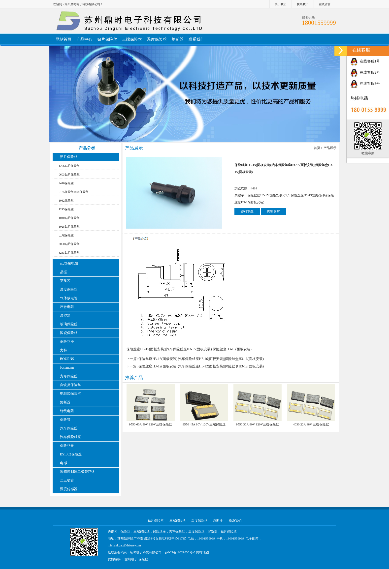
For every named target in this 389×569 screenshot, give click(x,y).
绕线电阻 (67, 411)
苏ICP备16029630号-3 (180, 552)
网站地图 (202, 552)
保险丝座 (67, 341)
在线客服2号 (365, 72)
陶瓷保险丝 (68, 333)
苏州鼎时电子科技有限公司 (142, 552)
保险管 (65, 419)
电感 (63, 463)
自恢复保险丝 (70, 385)
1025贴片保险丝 (69, 226)
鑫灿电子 (131, 559)
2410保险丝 (66, 183)
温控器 (65, 315)
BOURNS (67, 359)
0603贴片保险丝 (69, 174)
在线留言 (325, 4)
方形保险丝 (68, 376)
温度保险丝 (157, 39)
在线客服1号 (365, 61)
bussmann (67, 367)
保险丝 (143, 559)
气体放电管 (68, 298)
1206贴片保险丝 (69, 166)
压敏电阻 (67, 307)
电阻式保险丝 (70, 393)
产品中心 (84, 39)
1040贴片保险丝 (69, 218)
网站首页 (63, 39)
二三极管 (67, 480)
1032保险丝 (66, 200)
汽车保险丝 (68, 428)
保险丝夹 (67, 446)
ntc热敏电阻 (69, 263)
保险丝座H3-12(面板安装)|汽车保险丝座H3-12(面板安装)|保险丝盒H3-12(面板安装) (201, 366)
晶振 (63, 272)
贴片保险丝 (107, 39)
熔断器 (178, 39)
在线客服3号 (365, 84)
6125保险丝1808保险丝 (74, 192)
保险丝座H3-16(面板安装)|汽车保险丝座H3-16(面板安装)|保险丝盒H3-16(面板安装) (201, 359)
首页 (317, 148)
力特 (63, 350)
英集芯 (65, 281)
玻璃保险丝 (68, 324)
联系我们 (303, 4)
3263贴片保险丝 (69, 252)
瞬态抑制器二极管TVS (77, 472)
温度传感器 (68, 489)
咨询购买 (273, 211)
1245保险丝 (66, 209)
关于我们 (281, 4)
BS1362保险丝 (71, 454)
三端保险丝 (132, 39)
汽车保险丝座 (70, 437)
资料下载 (247, 211)
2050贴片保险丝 (69, 244)
